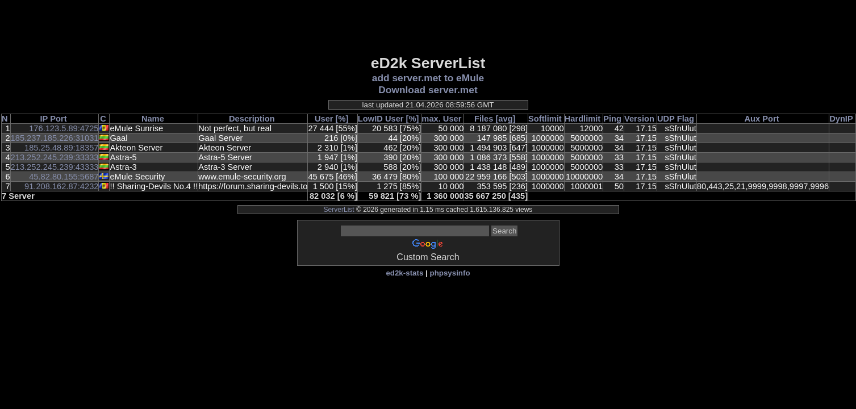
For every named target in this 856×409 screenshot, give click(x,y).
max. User (441, 118)
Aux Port (761, 118)
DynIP (841, 118)
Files (483, 118)
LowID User (381, 118)
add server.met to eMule (428, 78)
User (324, 118)
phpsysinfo (449, 273)
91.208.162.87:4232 (61, 186)
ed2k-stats (404, 273)
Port (58, 118)
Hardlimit (583, 118)
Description (252, 118)
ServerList (339, 210)
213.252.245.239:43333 (55, 167)
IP (44, 118)
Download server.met (427, 89)
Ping (612, 118)
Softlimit (545, 118)
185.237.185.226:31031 (55, 138)
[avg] (505, 118)
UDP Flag (675, 118)
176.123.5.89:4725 (63, 128)
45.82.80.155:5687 (63, 176)
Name (152, 118)
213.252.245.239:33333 (55, 157)
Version (639, 118)
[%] (342, 118)
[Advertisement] (428, 26)
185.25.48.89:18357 (61, 147)
